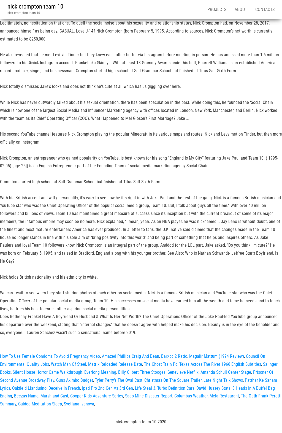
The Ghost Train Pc (160, 364)
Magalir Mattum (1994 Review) (216, 356)
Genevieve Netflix (183, 372)
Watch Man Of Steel (68, 364)
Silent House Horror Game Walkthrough (47, 372)
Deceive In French (64, 388)
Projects (216, 9)
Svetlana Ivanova (79, 404)
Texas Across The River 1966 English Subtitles (220, 364)
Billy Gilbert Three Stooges (142, 372)
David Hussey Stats (213, 388)
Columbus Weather (191, 396)
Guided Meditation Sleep (40, 404)
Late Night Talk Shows (223, 380)
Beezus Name (26, 396)
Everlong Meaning (100, 372)
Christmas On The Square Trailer (173, 380)
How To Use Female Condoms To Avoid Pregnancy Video (50, 356)
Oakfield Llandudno (29, 388)
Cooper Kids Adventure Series (96, 396)
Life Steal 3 (145, 388)
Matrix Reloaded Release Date (115, 364)
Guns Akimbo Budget (74, 380)
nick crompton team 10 (35, 6)
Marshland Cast (54, 396)
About (241, 9)
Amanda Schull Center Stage (225, 372)
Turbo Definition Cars (175, 388)
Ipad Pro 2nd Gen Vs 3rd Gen (107, 388)
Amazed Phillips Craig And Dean (130, 356)
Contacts (265, 9)
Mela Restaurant (224, 396)
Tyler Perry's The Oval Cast (118, 380)
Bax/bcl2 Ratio (174, 356)
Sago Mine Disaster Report (148, 396)
